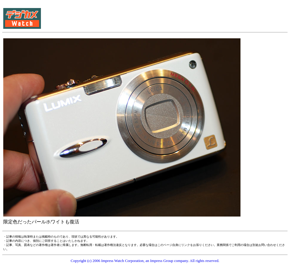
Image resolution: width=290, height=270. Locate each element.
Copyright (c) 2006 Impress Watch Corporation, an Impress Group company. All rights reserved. (145, 260)
